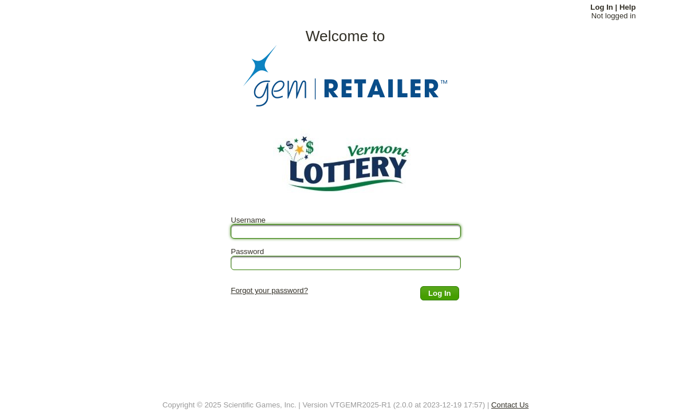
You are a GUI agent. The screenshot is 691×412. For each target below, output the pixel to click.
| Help (625, 7)
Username (248, 220)
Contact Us (509, 405)
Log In (601, 7)
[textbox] (346, 231)
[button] (439, 293)
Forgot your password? (269, 290)
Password (247, 251)
